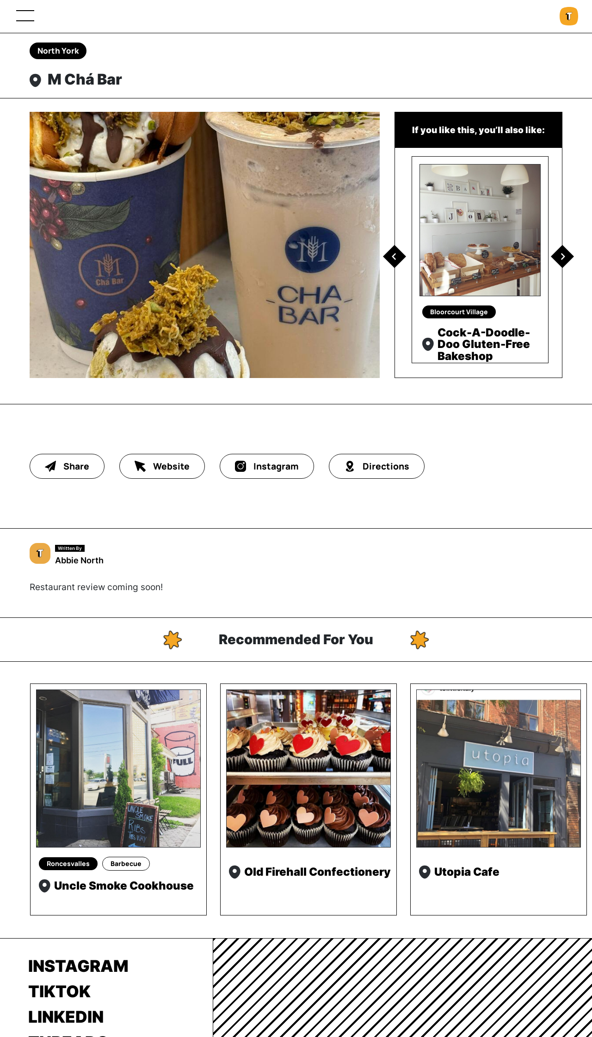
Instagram (78, 966)
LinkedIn (66, 1016)
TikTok (59, 991)
